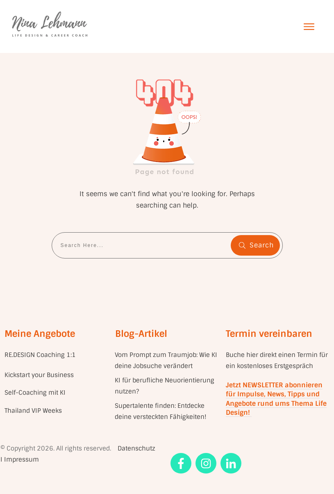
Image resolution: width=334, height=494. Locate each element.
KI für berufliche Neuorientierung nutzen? (164, 386)
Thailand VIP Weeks (33, 411)
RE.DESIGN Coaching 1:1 (40, 355)
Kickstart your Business (40, 375)
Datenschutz (136, 448)
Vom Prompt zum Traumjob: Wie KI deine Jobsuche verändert (166, 360)
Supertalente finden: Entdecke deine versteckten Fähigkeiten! (161, 411)
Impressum (21, 459)
